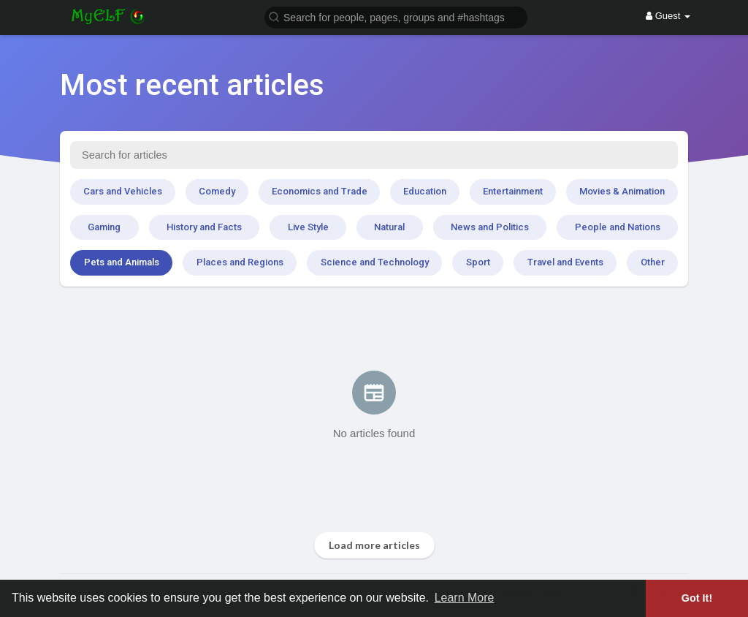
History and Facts (204, 227)
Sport (478, 262)
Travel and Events (565, 262)
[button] (396, 16)
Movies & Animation (622, 191)
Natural (389, 227)
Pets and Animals (121, 262)
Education (424, 191)
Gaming (104, 227)
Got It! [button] (697, 598)
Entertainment (513, 191)
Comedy (217, 191)
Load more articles (374, 545)
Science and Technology (375, 262)
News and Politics (490, 227)
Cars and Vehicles (122, 191)
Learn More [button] (465, 597)
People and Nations (617, 227)
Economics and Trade (319, 191)
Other (653, 262)
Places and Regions (239, 262)
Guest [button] (668, 15)
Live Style (308, 227)
